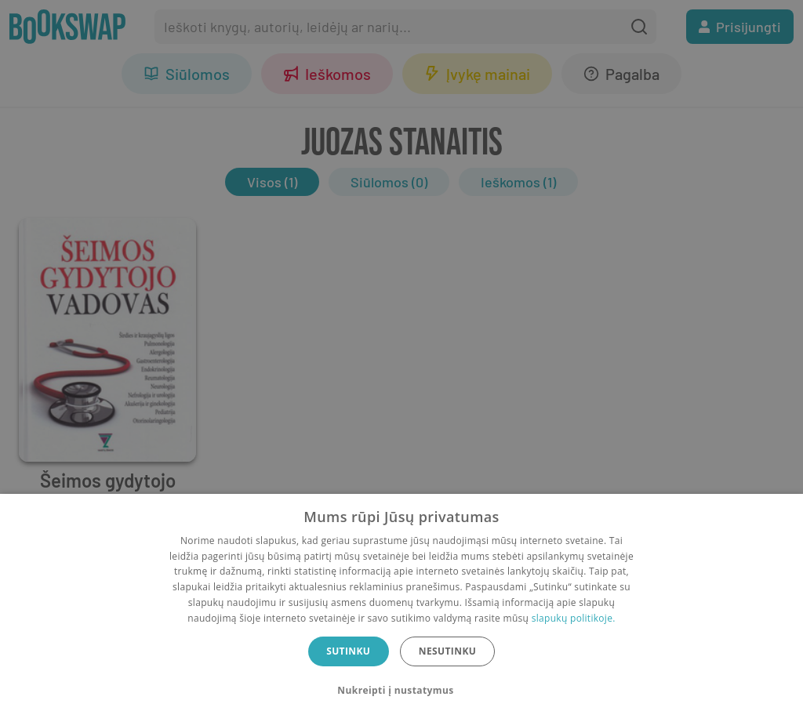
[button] (401, 690)
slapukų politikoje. (574, 618)
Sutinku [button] (348, 651)
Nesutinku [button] (447, 651)
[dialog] (401, 608)
